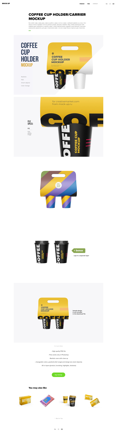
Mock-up (6, 3)
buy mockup (58, 375)
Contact (95, 4)
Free (88, 4)
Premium (82, 4)
